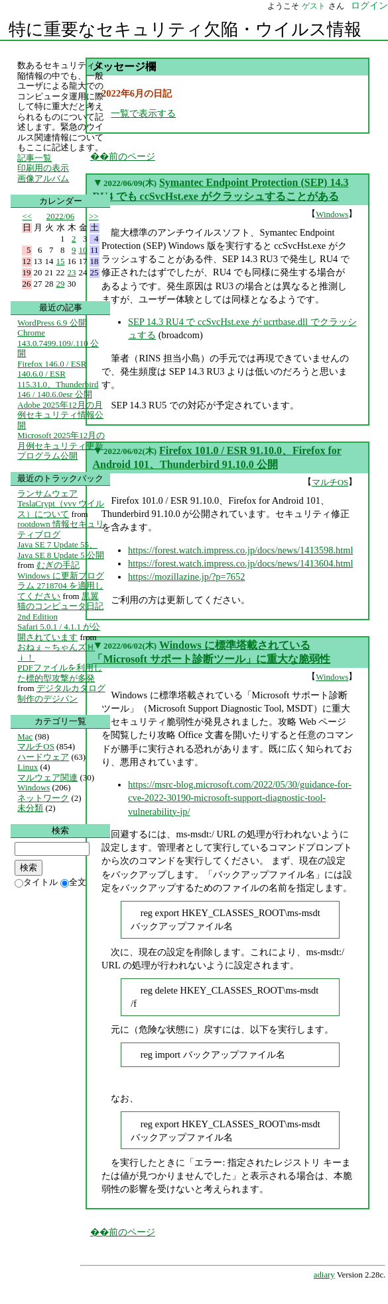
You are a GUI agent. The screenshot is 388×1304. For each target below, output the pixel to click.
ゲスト (314, 6)
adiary (324, 1275)
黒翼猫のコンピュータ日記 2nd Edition (60, 606)
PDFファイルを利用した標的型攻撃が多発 (59, 673)
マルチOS (330, 482)
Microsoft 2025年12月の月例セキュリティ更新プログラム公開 (61, 445)
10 (83, 250)
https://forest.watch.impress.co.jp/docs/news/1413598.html (240, 550)
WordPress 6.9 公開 (51, 323)
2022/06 (60, 216)
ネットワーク (43, 798)
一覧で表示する (143, 113)
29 (60, 284)
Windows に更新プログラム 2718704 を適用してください (60, 586)
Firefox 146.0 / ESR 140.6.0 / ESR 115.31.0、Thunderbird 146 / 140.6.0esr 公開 (57, 379)
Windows (332, 214)
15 (60, 261)
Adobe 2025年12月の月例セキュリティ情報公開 (60, 415)
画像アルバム (43, 178)
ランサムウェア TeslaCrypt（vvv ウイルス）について (60, 504)
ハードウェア (43, 757)
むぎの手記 (58, 565)
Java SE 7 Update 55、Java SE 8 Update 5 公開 (60, 549)
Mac (24, 736)
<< (27, 216)
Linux (27, 767)
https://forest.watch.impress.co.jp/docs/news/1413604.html (240, 563)
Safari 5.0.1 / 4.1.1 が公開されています (58, 632)
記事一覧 (34, 158)
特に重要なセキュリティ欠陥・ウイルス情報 (185, 29)
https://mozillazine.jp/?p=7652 (186, 576)
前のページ (132, 156)
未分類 (30, 808)
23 (72, 272)
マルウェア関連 (47, 777)
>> (94, 216)
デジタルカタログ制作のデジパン (61, 693)
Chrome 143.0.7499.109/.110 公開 (58, 343)
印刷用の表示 (43, 168)
